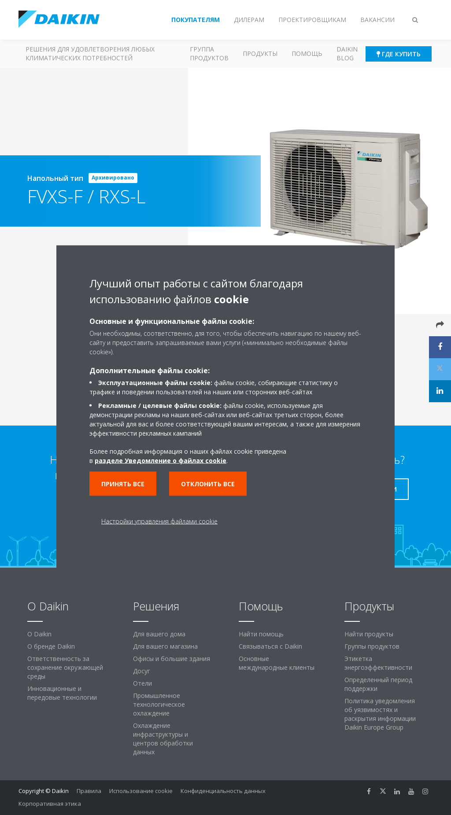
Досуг (141, 671)
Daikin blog (347, 53)
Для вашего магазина (165, 646)
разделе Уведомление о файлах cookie (160, 460)
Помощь (307, 53)
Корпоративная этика (49, 804)
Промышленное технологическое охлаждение (159, 704)
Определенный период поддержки (378, 684)
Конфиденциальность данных (223, 791)
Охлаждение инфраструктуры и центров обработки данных (163, 738)
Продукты (260, 53)
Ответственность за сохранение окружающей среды (65, 667)
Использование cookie (141, 791)
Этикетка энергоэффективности (378, 663)
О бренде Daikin (51, 646)
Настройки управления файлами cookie (159, 521)
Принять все (122, 484)
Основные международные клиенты (276, 663)
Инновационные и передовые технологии (62, 692)
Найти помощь (261, 634)
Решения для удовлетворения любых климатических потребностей (90, 53)
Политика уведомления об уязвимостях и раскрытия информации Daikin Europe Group (380, 714)
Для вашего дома (159, 634)
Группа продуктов (209, 53)
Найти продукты (368, 634)
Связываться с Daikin (270, 646)
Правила (89, 791)
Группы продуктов (371, 646)
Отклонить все (208, 484)
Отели (142, 683)
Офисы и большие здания (171, 658)
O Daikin (39, 634)
